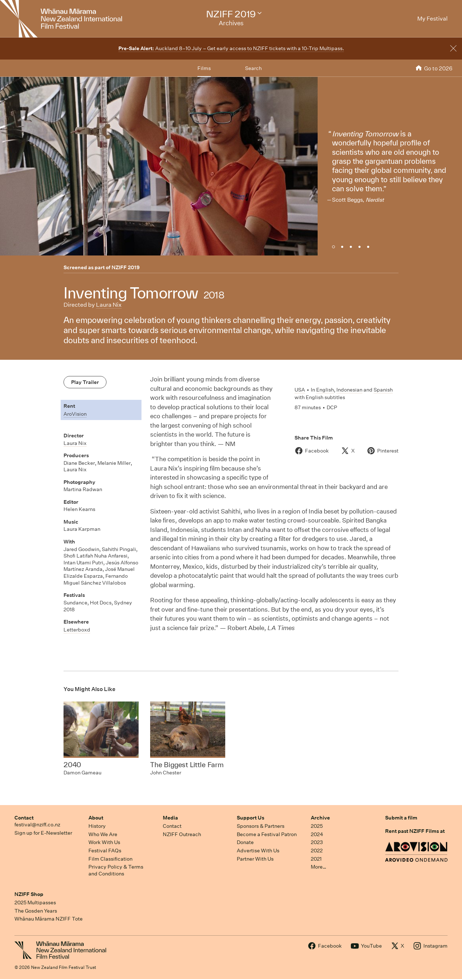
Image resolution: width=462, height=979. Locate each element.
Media (170, 817)
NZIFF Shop (28, 894)
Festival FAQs (104, 850)
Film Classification (110, 859)
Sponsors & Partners (260, 826)
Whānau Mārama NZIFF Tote (48, 918)
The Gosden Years (35, 911)
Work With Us (104, 842)
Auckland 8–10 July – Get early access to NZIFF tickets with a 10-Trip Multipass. (231, 48)
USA (300, 389)
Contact (24, 817)
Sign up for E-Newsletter (43, 833)
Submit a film (401, 817)
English (325, 389)
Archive (320, 817)
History (97, 826)
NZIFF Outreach (182, 834)
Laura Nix (109, 304)
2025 (317, 826)
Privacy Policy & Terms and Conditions (115, 870)
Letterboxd (77, 629)
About (95, 817)
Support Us (250, 817)
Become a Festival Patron (267, 834)
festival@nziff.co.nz (37, 824)
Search (253, 68)
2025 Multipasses (35, 902)
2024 (317, 834)
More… (318, 867)
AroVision (75, 414)
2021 (316, 859)
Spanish (383, 389)
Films (204, 68)
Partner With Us (255, 859)
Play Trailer (85, 382)
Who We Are (102, 834)
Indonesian (349, 389)
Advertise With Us (258, 850)
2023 (317, 842)
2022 (317, 850)
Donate (245, 842)
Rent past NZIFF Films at (415, 831)
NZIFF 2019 (126, 267)
